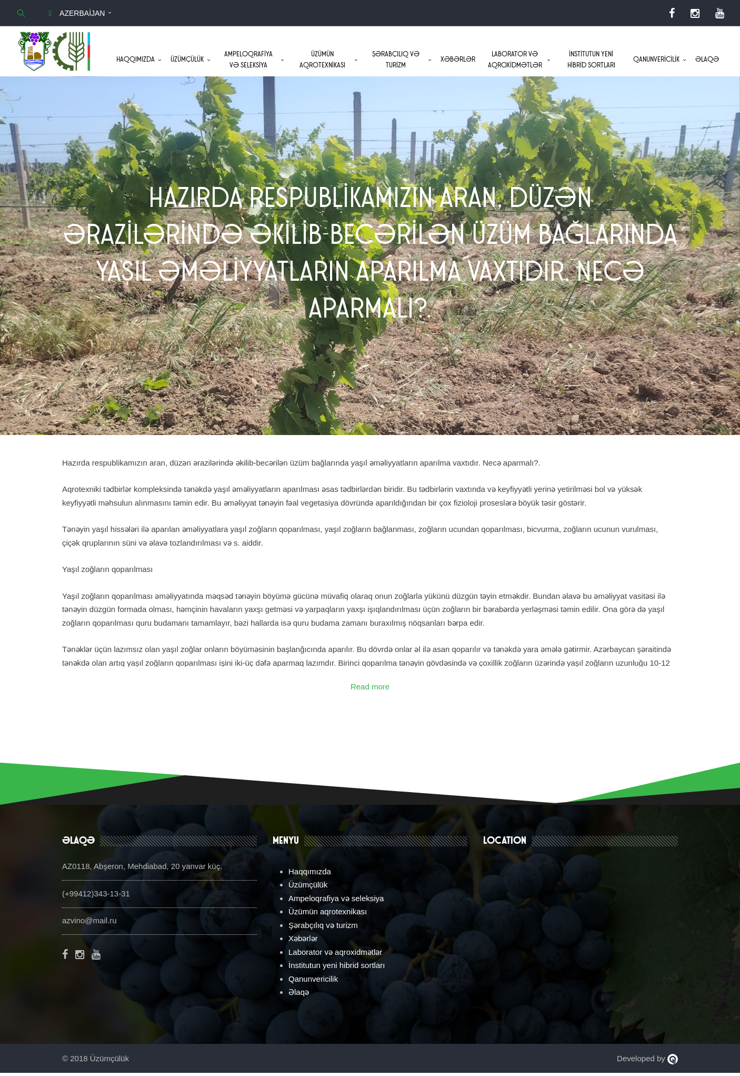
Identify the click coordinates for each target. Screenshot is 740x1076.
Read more (370, 689)
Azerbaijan (75, 13)
